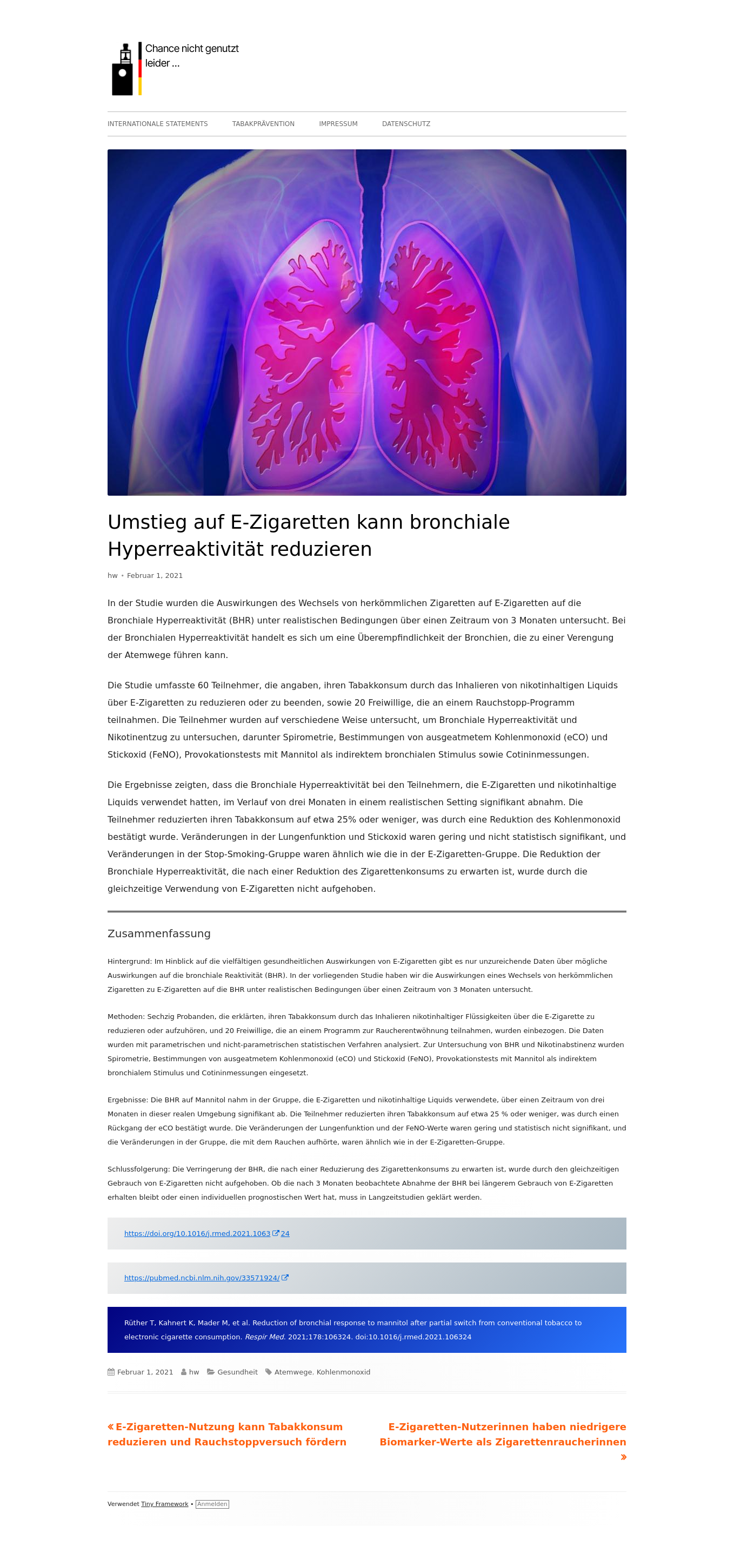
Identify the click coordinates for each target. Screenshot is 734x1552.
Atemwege (293, 1372)
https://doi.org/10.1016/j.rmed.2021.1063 (202, 1233)
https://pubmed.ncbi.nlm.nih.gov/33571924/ (207, 1278)
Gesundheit (238, 1372)
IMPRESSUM (338, 124)
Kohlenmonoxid (344, 1372)
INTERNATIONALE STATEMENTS (158, 124)
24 (285, 1233)
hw (113, 575)
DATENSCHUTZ (406, 124)
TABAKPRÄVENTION (263, 124)
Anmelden (212, 1504)
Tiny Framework (164, 1504)
